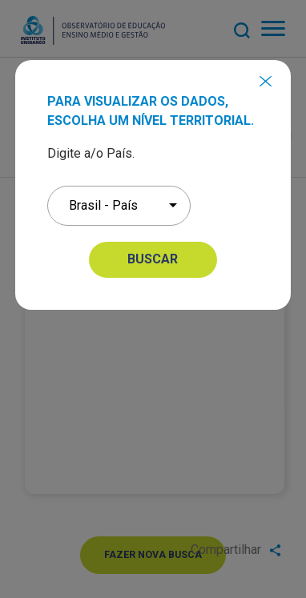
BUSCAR (152, 259)
